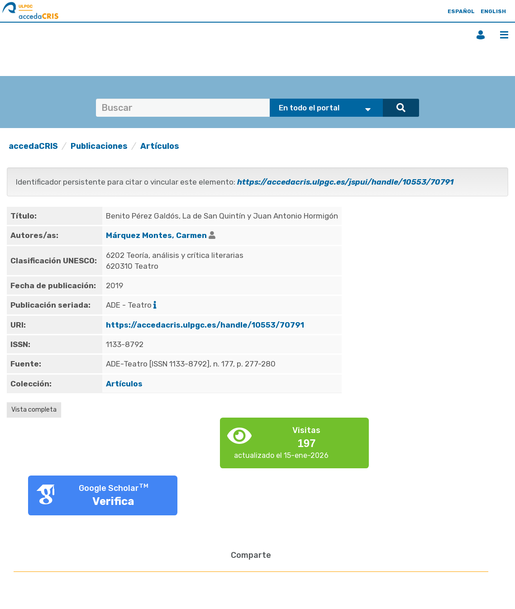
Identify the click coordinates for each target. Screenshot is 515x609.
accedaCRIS (33, 146)
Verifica (113, 501)
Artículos (159, 146)
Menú (504, 34)
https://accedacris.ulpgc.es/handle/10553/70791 (205, 324)
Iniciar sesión (480, 34)
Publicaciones (99, 146)
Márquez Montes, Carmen (156, 235)
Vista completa (34, 410)
